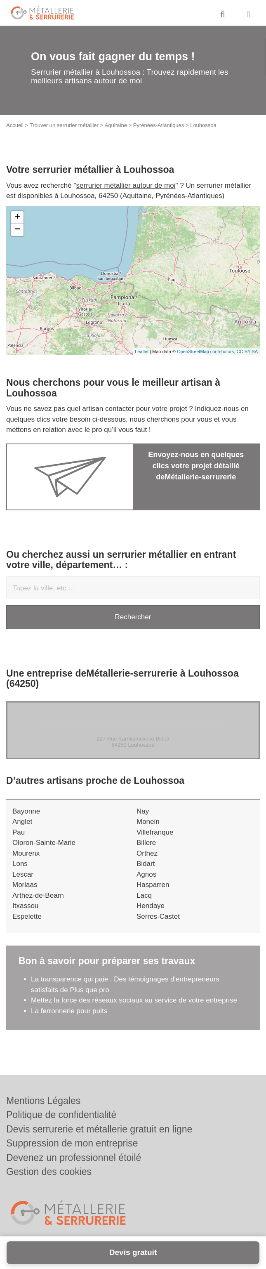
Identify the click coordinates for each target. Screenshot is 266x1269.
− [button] (17, 230)
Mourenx (26, 853)
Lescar (22, 874)
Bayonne (26, 811)
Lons (20, 864)
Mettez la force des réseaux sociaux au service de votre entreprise (134, 1000)
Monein (148, 822)
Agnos (146, 874)
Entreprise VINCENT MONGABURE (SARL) (133, 721)
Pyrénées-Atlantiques (158, 125)
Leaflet (141, 351)
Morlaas (24, 885)
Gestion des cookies (49, 1171)
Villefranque (155, 832)
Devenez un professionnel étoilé (73, 1157)
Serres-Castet (158, 916)
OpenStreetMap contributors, (206, 351)
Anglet (22, 822)
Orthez (147, 853)
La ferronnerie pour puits (70, 1011)
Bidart (146, 864)
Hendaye (151, 906)
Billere (146, 843)
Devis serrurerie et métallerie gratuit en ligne (99, 1129)
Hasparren (153, 885)
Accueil (15, 125)
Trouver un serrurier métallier (64, 125)
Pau (18, 832)
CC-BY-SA (247, 351)
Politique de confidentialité (61, 1114)
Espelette (27, 916)
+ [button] (17, 217)
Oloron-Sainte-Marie (43, 843)
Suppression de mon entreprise (72, 1143)
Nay (143, 811)
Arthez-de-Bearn (38, 895)
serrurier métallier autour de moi (126, 185)
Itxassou (25, 906)
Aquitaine (116, 125)
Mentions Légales (43, 1100)
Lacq (144, 895)
